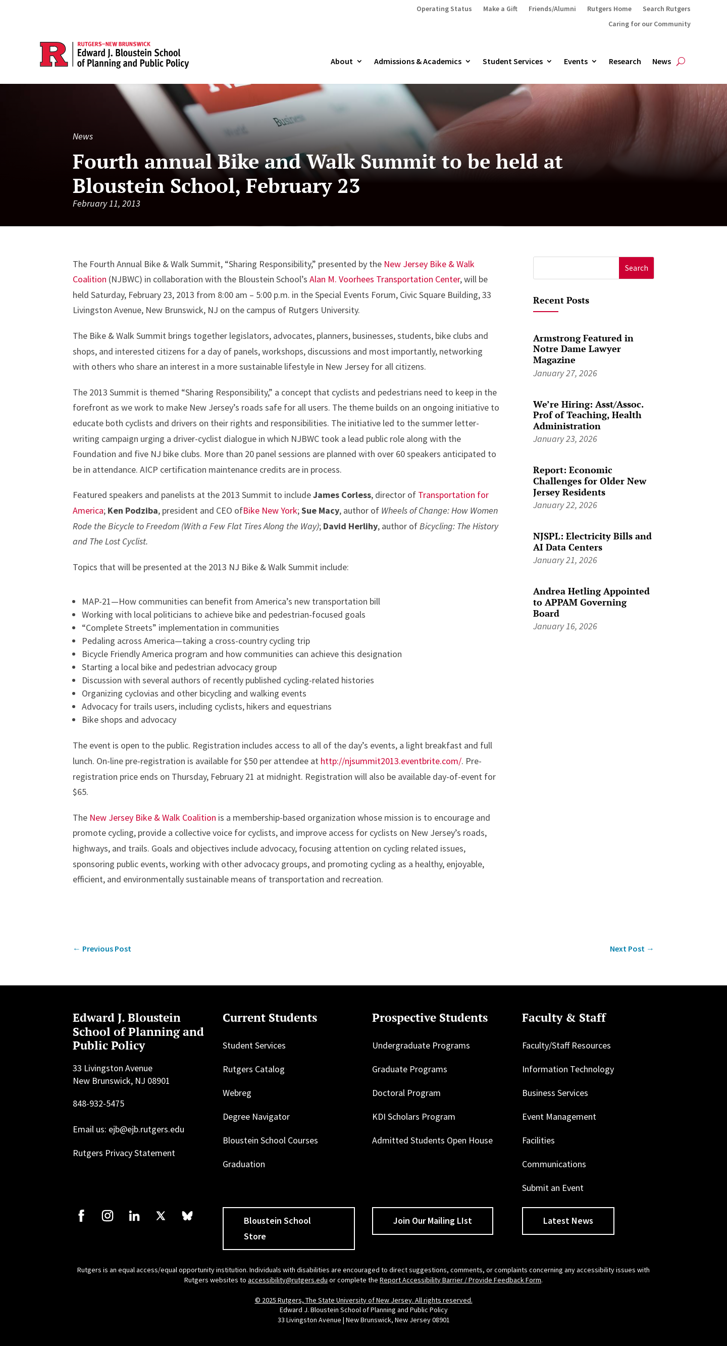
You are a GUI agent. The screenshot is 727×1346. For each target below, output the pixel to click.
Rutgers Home (609, 9)
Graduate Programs (409, 1069)
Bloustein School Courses (270, 1140)
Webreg (237, 1093)
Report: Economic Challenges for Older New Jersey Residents (589, 480)
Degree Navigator (256, 1116)
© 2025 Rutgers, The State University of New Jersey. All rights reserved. (364, 1300)
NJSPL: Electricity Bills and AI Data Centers (592, 541)
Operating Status (444, 9)
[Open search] (681, 61)
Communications (554, 1164)
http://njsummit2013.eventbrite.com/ (391, 761)
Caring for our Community (649, 24)
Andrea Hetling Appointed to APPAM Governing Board (591, 602)
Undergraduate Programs (421, 1045)
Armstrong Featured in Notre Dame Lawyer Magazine (583, 349)
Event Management (559, 1116)
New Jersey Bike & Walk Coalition (152, 817)
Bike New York (270, 510)
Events (576, 61)
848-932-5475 (98, 1103)
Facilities (538, 1140)
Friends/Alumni (552, 9)
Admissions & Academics (417, 61)
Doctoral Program (406, 1093)
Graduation (244, 1164)
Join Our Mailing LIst (432, 1220)
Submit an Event (553, 1187)
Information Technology (568, 1069)
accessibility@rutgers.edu (288, 1279)
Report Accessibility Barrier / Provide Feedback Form (460, 1279)
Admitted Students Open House (432, 1140)
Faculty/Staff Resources (566, 1045)
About (342, 61)
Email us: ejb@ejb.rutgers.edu (128, 1129)
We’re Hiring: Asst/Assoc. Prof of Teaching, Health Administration (588, 415)
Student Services (513, 61)
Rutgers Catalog (254, 1069)
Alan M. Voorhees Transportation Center (384, 279)
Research (625, 61)
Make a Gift (500, 9)
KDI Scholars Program (413, 1116)
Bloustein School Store (277, 1228)
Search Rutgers (667, 9)
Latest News (568, 1220)
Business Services (555, 1093)
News (661, 61)
